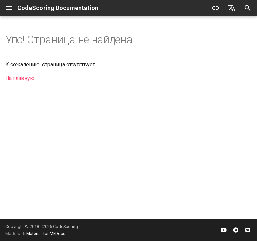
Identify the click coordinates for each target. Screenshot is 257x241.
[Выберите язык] (231, 8)
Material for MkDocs (45, 233)
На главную (20, 78)
